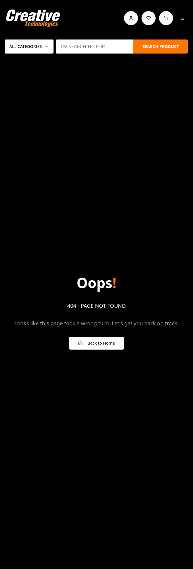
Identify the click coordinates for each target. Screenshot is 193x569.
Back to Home (96, 343)
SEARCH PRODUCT (160, 46)
